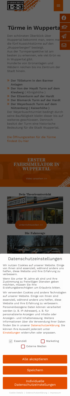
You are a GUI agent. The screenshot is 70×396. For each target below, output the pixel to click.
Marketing (50, 344)
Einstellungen (11, 335)
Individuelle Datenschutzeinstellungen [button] (35, 386)
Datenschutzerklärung (45, 328)
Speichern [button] (35, 373)
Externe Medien (33, 349)
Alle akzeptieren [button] (35, 362)
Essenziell (18, 344)
